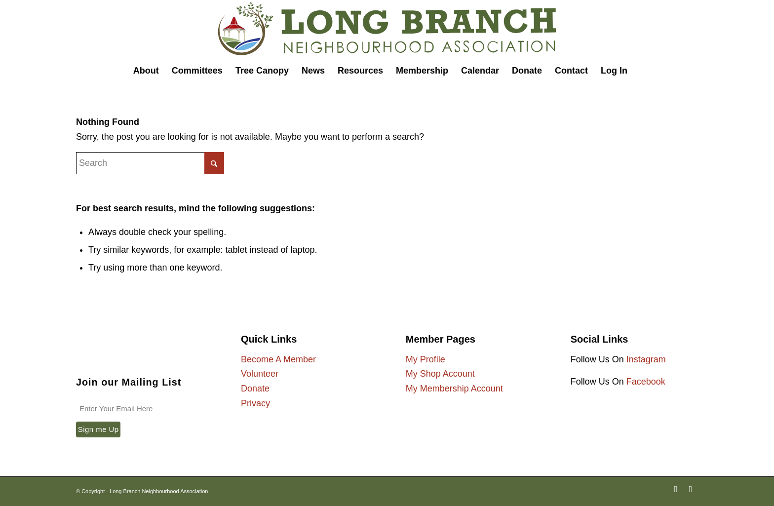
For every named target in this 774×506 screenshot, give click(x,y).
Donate (255, 388)
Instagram (646, 359)
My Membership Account (454, 388)
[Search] (640, 70)
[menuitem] (146, 70)
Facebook (645, 382)
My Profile (425, 359)
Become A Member (278, 359)
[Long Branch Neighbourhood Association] (387, 29)
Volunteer (259, 374)
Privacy (255, 403)
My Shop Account (440, 374)
